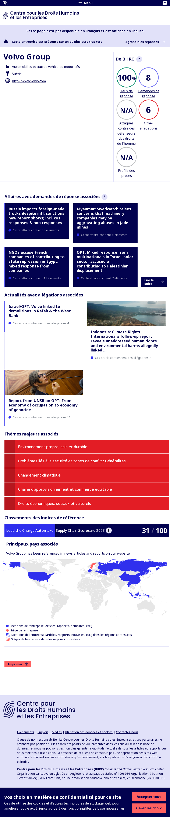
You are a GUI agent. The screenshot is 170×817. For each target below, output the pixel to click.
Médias (57, 732)
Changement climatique (39, 475)
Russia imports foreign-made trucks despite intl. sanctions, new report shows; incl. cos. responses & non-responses (36, 215)
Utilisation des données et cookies (89, 732)
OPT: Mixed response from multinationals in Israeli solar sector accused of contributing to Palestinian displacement (105, 261)
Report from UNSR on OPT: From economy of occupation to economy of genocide (42, 405)
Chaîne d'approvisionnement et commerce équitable (65, 489)
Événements (25, 732)
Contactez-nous (127, 732)
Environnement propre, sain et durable (52, 446)
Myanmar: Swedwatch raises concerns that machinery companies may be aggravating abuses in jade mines (104, 218)
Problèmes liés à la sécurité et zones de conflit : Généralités (72, 460)
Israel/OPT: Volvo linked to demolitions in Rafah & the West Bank (39, 311)
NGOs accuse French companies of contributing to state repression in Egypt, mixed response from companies (36, 261)
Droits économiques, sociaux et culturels (54, 503)
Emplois (43, 732)
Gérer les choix (149, 808)
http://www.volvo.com (29, 81)
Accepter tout (149, 796)
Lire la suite (154, 282)
